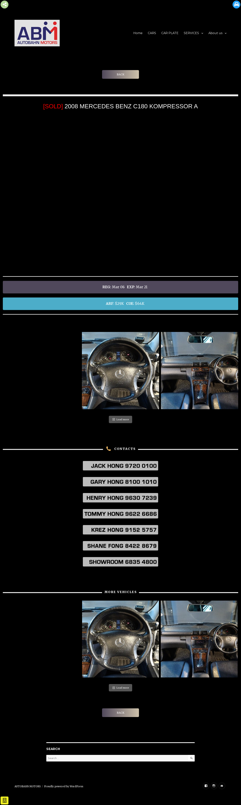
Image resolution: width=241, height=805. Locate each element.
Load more (120, 419)
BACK (120, 74)
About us (215, 33)
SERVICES (191, 33)
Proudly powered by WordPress (63, 786)
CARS (152, 33)
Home (138, 33)
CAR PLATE (169, 33)
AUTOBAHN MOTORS (27, 786)
